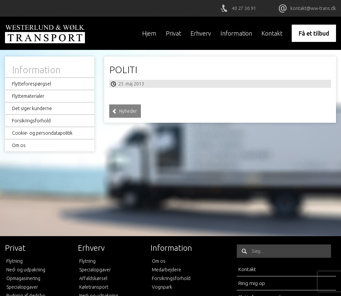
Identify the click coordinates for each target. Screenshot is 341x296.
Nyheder (125, 111)
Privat (173, 33)
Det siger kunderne (32, 108)
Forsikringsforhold (31, 120)
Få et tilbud (313, 33)
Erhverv (200, 33)
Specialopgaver (22, 287)
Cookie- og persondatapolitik (42, 133)
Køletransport (93, 287)
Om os (19, 145)
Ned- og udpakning (25, 269)
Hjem (149, 33)
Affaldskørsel (93, 278)
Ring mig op (251, 283)
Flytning (14, 261)
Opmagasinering (23, 278)
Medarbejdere (166, 269)
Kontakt (271, 33)
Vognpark (162, 287)
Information (236, 33)
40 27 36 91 (244, 8)
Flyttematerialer (28, 96)
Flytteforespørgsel (31, 83)
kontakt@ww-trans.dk (313, 8)
